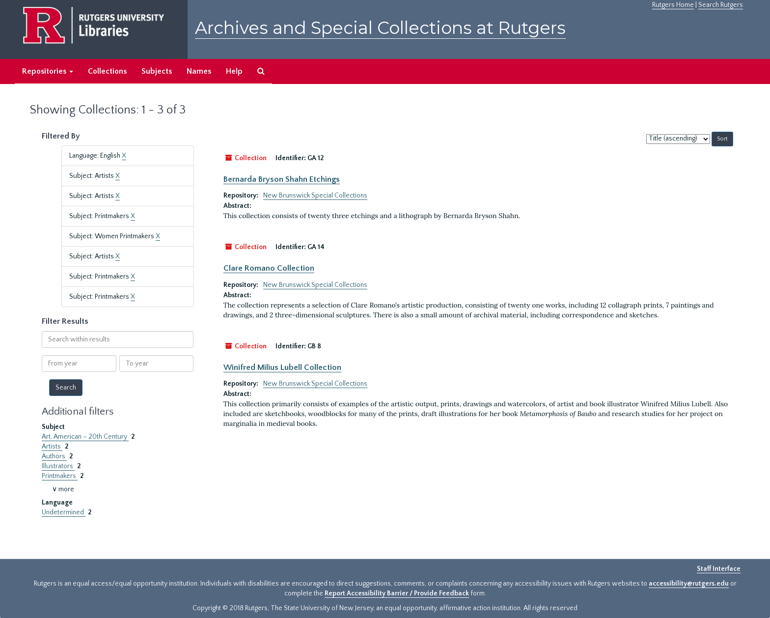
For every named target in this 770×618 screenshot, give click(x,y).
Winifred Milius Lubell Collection (282, 367)
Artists (52, 446)
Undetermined (63, 512)
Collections (107, 71)
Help (234, 71)
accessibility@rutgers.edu (689, 584)
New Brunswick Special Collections (315, 195)
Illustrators (58, 466)
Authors (54, 456)
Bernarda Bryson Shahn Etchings (281, 179)
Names (199, 71)
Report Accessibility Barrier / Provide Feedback (397, 593)
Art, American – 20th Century (85, 437)
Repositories (47, 71)
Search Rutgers (720, 5)
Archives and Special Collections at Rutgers (380, 27)
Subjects (156, 71)
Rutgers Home (673, 5)
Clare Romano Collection (268, 268)
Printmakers (60, 476)
